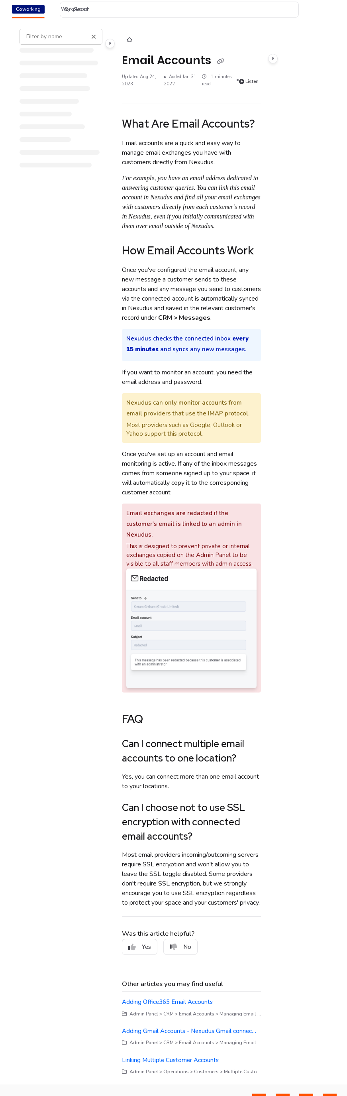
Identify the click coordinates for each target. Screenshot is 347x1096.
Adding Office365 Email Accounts (167, 1002)
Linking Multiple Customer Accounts (170, 1060)
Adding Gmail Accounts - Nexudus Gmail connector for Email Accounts (190, 1031)
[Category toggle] (110, 43)
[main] (191, 552)
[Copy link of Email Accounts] (220, 61)
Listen (249, 81)
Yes (139, 947)
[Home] (129, 40)
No (180, 947)
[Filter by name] (61, 37)
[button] (179, 10)
